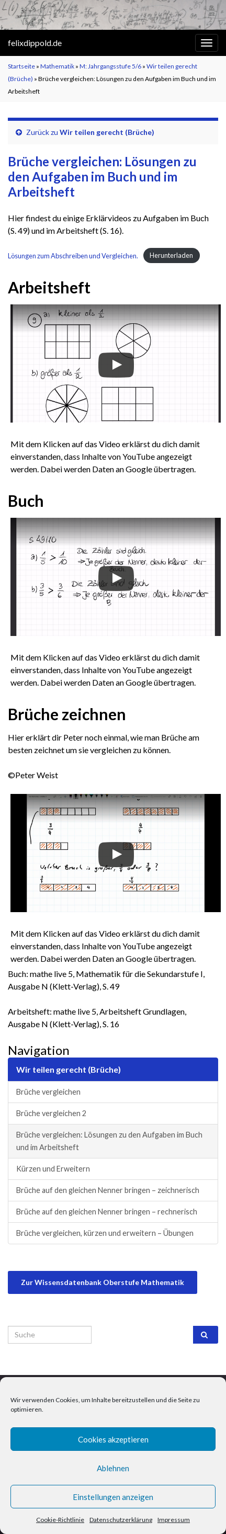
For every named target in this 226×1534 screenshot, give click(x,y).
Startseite (21, 66)
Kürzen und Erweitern (53, 1168)
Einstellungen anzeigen (113, 1497)
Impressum (173, 1520)
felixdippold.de (35, 43)
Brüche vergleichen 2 (51, 1113)
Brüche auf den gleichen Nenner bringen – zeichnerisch (107, 1190)
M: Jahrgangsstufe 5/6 (110, 66)
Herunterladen (171, 256)
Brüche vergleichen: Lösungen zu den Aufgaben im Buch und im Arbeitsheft (109, 1141)
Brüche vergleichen (48, 1091)
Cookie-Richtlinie (60, 1520)
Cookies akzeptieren (113, 1439)
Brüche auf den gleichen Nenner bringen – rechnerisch (106, 1211)
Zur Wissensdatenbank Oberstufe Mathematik (102, 1282)
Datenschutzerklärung (120, 1520)
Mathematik (57, 66)
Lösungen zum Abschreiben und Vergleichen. (73, 256)
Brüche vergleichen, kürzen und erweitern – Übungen (105, 1233)
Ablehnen (113, 1468)
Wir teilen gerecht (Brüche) (107, 132)
